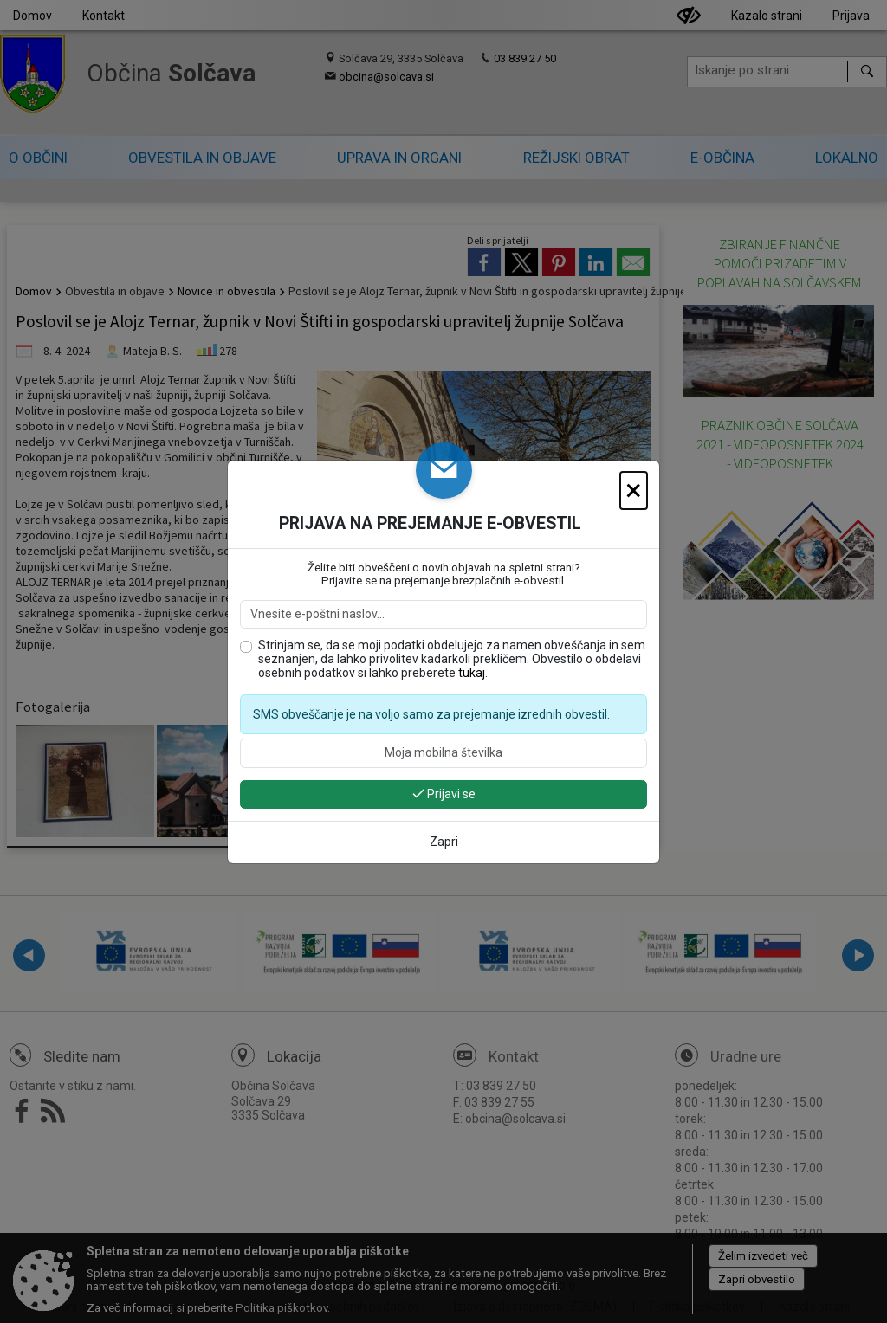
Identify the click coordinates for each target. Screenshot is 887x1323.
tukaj (471, 673)
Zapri (444, 842)
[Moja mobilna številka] (443, 753)
